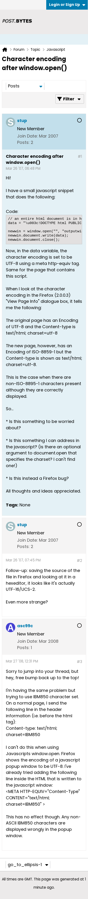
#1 (80, 156)
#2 (79, 560)
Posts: (23, 142)
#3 (79, 661)
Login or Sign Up (67, 4)
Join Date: (27, 136)
